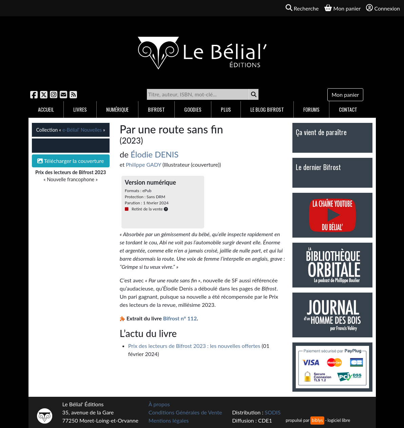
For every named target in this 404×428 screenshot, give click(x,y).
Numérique (117, 109)
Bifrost (156, 109)
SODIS (273, 412)
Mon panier (345, 94)
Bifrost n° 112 (180, 318)
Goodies (192, 109)
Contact (348, 109)
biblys (317, 420)
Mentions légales (169, 420)
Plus (226, 109)
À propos (159, 404)
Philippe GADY (143, 164)
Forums (311, 109)
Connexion (383, 8)
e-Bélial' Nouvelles (82, 130)
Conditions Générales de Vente (185, 412)
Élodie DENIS (154, 154)
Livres (80, 109)
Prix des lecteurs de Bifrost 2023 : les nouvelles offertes (194, 345)
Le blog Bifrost (267, 109)
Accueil (46, 109)
